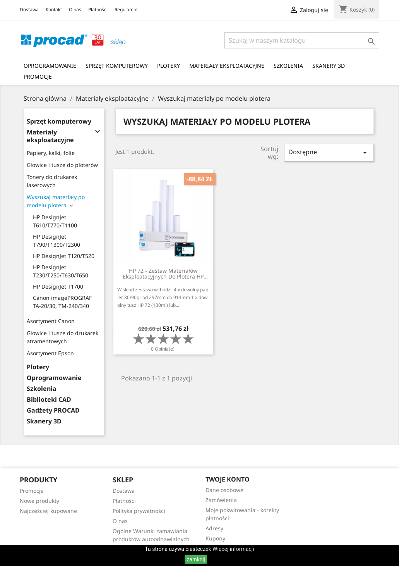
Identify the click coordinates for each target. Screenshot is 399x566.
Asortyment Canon (51, 321)
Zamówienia (221, 500)
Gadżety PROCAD (53, 410)
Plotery (168, 65)
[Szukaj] (301, 40)
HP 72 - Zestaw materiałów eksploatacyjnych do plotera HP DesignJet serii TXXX (163, 274)
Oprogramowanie (50, 65)
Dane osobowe (224, 490)
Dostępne (329, 152)
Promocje (38, 76)
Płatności (98, 9)
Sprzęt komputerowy (117, 65)
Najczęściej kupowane (48, 510)
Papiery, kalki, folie (51, 153)
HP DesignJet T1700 (58, 286)
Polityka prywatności (139, 510)
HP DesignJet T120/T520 (63, 256)
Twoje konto (227, 479)
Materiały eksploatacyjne (226, 65)
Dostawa (29, 9)
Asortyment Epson (50, 353)
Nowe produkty (39, 500)
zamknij (196, 559)
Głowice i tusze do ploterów (62, 165)
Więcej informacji (233, 549)
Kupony (215, 538)
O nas (75, 9)
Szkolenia (288, 65)
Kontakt (54, 9)
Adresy (214, 528)
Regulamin (126, 9)
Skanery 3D (328, 65)
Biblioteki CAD (49, 400)
